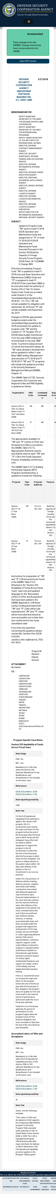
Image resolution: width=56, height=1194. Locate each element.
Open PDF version (28, 61)
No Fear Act (24, 1187)
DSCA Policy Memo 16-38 (26, 791)
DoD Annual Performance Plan (24, 1180)
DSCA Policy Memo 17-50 (26, 794)
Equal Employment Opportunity (45, 1180)
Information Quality (11, 1187)
